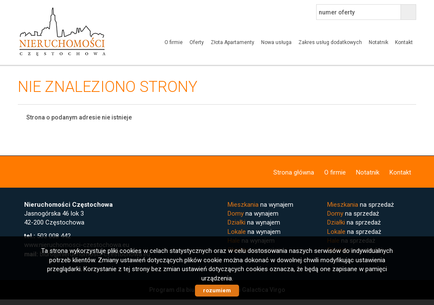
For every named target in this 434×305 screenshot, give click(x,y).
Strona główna (293, 172)
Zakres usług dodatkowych (330, 42)
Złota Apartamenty (232, 42)
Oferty (196, 42)
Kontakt (404, 42)
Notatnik (378, 42)
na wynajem (260, 204)
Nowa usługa (276, 42)
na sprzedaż (360, 204)
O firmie (173, 42)
